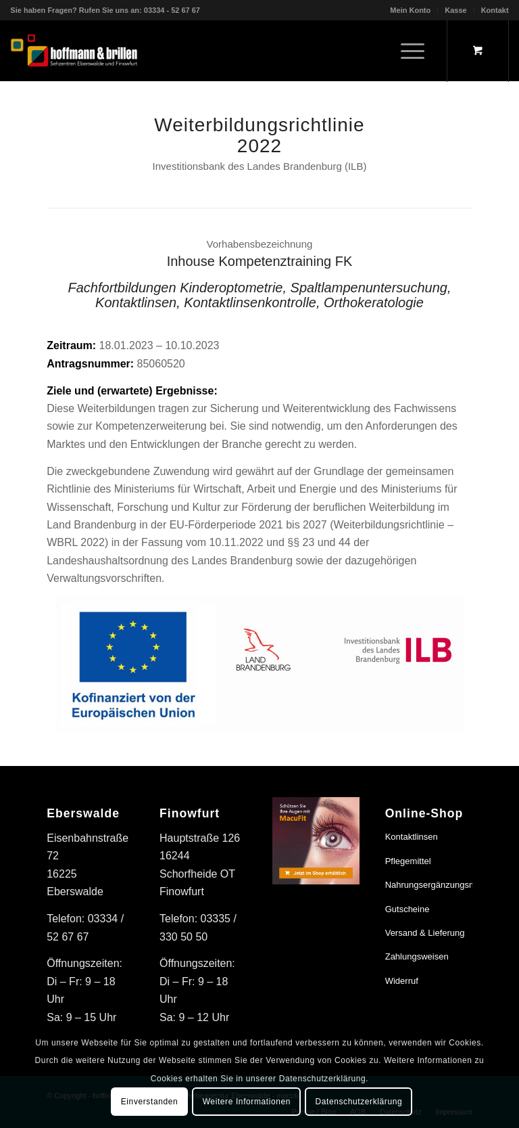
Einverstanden (149, 1101)
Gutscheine (407, 909)
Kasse (455, 10)
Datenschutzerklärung (358, 1101)
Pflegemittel (408, 861)
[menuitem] (410, 10)
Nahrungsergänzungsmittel (428, 885)
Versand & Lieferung (425, 933)
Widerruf (401, 981)
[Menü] (405, 50)
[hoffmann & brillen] (73, 50)
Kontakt (495, 10)
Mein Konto (410, 10)
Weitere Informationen (247, 1101)
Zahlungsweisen (417, 956)
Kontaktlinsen (411, 837)
